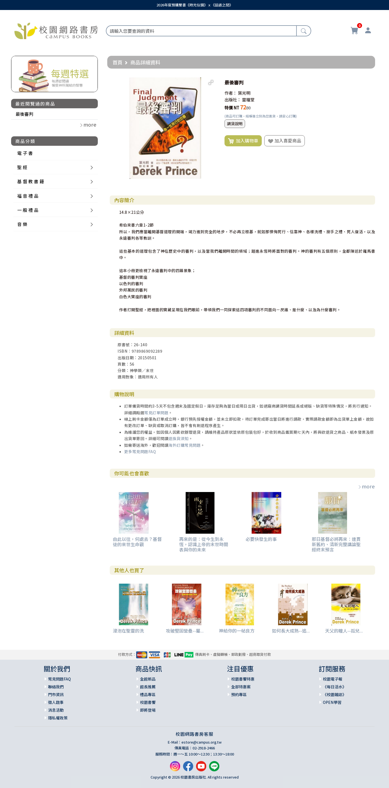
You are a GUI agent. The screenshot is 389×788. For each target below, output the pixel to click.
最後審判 (24, 114)
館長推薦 (148, 686)
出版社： (233, 99)
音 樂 (22, 224)
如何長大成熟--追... (291, 630)
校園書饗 (148, 702)
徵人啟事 (56, 702)
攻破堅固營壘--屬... (185, 630)
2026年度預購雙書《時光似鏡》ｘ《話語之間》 (194, 4)
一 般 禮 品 (27, 210)
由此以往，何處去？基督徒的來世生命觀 (137, 542)
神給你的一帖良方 (237, 630)
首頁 (118, 62)
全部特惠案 (241, 686)
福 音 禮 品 (27, 195)
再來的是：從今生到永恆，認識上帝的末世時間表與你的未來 (203, 544)
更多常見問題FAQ (140, 451)
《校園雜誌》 (334, 694)
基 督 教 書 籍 (30, 181)
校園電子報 (332, 679)
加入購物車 (243, 140)
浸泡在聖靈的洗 (128, 630)
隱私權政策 (58, 718)
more (366, 486)
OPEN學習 (332, 702)
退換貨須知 (178, 438)
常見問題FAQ (59, 679)
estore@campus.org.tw (201, 742)
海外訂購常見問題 (184, 445)
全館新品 (148, 679)
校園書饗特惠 (243, 679)
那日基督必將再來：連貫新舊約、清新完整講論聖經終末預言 (336, 544)
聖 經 (22, 167)
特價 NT (232, 108)
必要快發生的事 (261, 539)
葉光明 (244, 93)
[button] (210, 82)
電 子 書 (25, 153)
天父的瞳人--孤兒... (344, 630)
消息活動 (56, 710)
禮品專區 (148, 694)
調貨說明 (235, 123)
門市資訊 (56, 694)
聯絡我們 (56, 686)
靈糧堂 (248, 99)
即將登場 (148, 710)
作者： (231, 93)
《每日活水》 (334, 686)
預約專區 (239, 694)
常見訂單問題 (156, 412)
